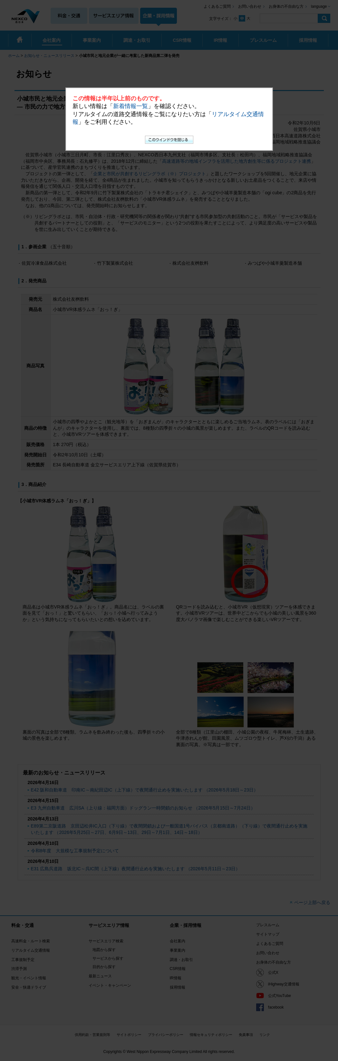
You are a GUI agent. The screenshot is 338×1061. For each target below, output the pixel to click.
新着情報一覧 (130, 106)
